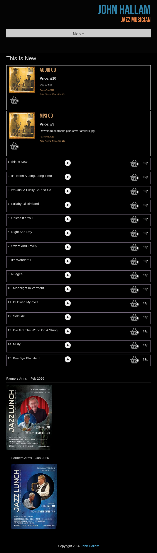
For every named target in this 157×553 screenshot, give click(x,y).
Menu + (78, 33)
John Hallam (124, 10)
